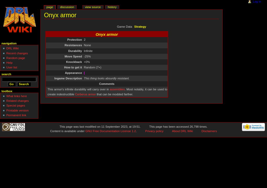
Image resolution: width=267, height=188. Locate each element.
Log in (257, 1)
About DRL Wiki (182, 131)
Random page (15, 58)
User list (11, 67)
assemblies (117, 89)
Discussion (67, 7)
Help (9, 62)
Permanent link (16, 115)
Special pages (15, 105)
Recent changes (17, 53)
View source (93, 7)
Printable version (17, 110)
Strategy (140, 26)
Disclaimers (209, 131)
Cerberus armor (85, 94)
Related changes (17, 100)
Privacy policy (154, 131)
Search (6, 74)
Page (49, 7)
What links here (16, 96)
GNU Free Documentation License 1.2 (110, 131)
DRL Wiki (12, 48)
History (112, 7)
